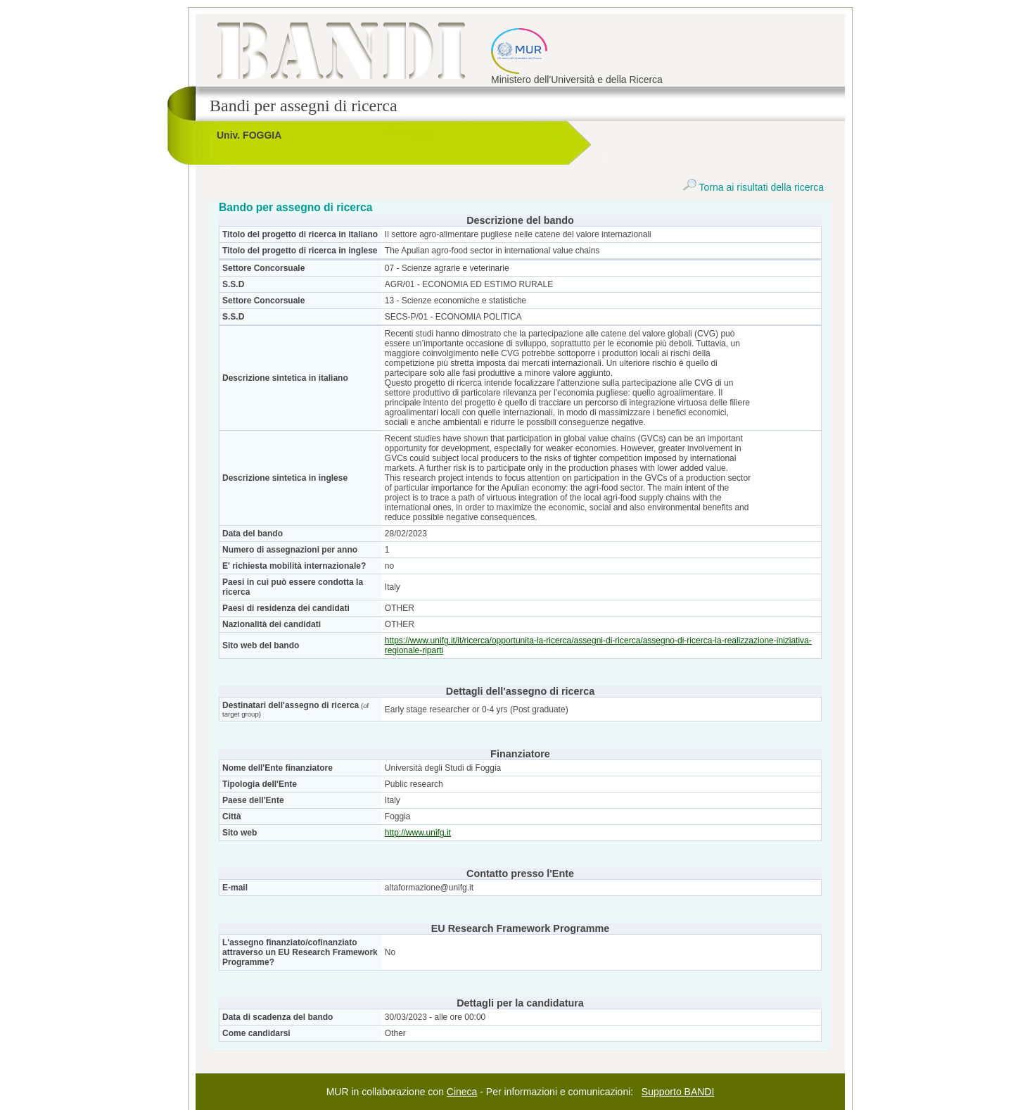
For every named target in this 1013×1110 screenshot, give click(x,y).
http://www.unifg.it (418, 833)
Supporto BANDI (678, 1091)
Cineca (462, 1091)
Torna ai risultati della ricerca (753, 187)
